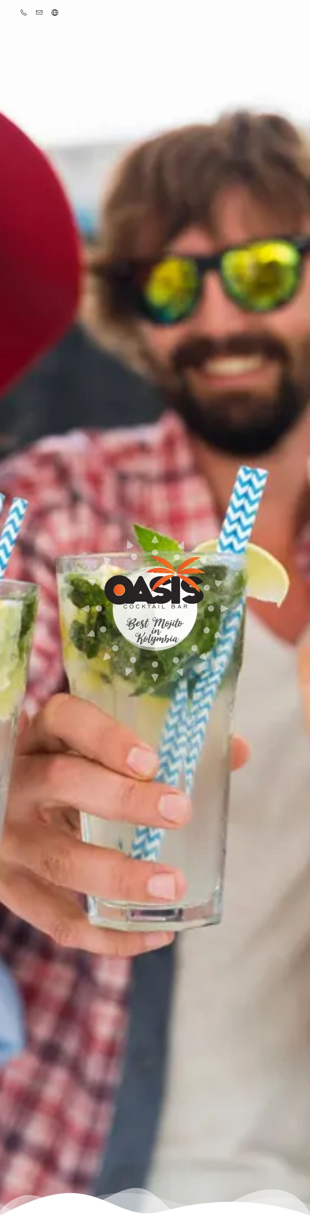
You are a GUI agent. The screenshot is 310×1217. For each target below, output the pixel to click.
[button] (54, 12)
